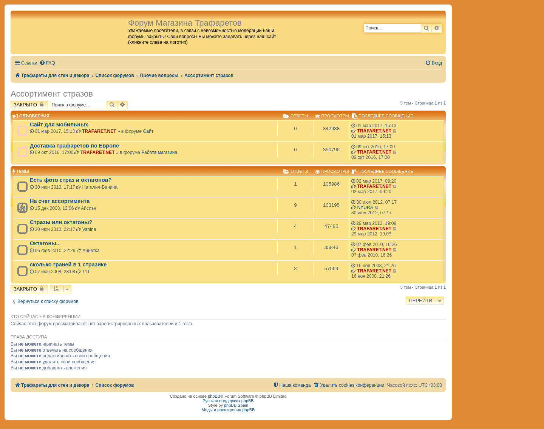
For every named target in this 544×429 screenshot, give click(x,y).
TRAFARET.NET (99, 131)
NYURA (365, 207)
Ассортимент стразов (52, 93)
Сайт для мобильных (59, 124)
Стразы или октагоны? (61, 222)
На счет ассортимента (60, 201)
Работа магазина (159, 152)
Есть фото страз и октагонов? (71, 180)
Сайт (148, 131)
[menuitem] (47, 63)
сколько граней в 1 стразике (68, 264)
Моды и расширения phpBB (228, 409)
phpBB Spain (236, 405)
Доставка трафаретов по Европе (74, 146)
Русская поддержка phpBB (227, 400)
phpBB (214, 396)
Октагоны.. (44, 243)
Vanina (89, 229)
